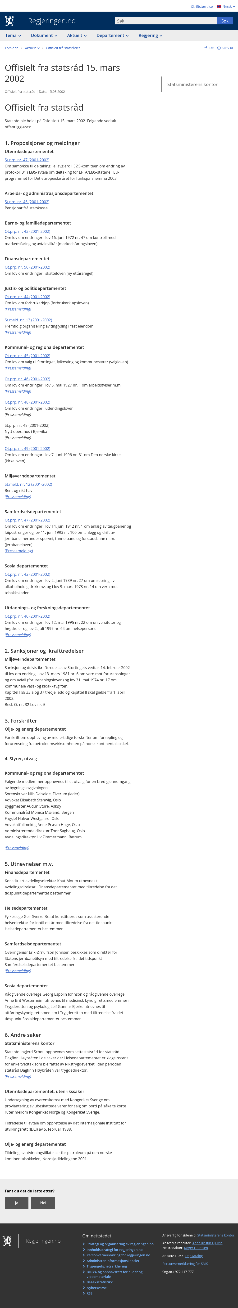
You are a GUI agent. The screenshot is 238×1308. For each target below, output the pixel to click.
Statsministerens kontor (192, 84)
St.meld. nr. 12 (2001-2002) (28, 484)
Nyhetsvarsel (97, 1288)
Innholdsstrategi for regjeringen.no (115, 1249)
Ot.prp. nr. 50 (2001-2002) (27, 267)
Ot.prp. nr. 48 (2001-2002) (27, 402)
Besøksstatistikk (100, 1282)
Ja (16, 1202)
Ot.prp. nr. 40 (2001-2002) (27, 616)
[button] (32, 48)
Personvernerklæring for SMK (185, 1263)
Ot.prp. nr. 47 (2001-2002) (27, 520)
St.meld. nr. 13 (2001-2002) (28, 320)
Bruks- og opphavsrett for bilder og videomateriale (115, 1274)
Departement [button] (111, 35)
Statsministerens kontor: (216, 1235)
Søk (225, 21)
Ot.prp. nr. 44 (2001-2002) (27, 296)
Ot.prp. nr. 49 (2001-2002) (27, 448)
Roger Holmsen (196, 1247)
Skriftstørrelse (202, 6)
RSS (89, 1293)
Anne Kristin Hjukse (207, 1243)
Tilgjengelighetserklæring (107, 1266)
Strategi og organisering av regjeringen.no (120, 1244)
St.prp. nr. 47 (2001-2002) (27, 159)
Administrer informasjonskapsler (113, 1261)
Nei (43, 1202)
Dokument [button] (42, 35)
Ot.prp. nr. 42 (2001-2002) (27, 574)
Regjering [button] (149, 35)
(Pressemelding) (19, 550)
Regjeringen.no (48, 21)
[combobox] (166, 20)
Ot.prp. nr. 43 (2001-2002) (27, 231)
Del (212, 47)
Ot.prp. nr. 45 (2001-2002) (27, 355)
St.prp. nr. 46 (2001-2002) (27, 201)
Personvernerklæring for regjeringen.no (118, 1255)
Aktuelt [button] (75, 35)
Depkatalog (194, 1256)
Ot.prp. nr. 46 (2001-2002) (27, 379)
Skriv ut (227, 47)
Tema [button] (11, 35)
